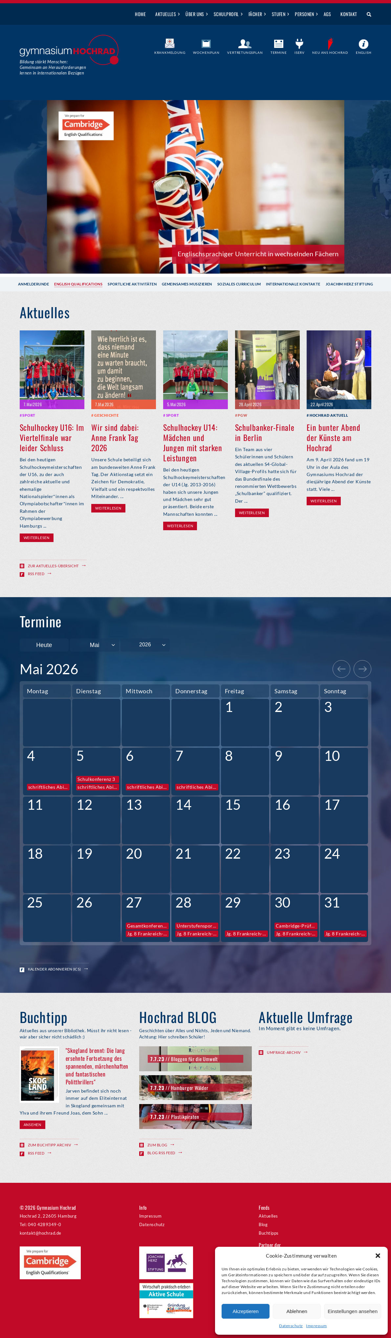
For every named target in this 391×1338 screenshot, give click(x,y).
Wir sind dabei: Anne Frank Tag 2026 (115, 437)
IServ (299, 52)
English (364, 52)
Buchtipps (268, 1233)
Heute (44, 645)
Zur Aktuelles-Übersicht (53, 566)
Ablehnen (296, 1311)
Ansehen (32, 1124)
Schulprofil (226, 13)
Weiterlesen (37, 537)
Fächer (255, 13)
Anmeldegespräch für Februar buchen (283, 254)
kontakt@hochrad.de (40, 1233)
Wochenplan (206, 52)
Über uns (194, 13)
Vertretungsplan (245, 52)
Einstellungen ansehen (353, 1311)
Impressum (316, 1325)
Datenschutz (291, 1325)
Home (140, 13)
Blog (263, 1224)
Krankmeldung (169, 52)
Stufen (279, 13)
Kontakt (348, 13)
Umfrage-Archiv (283, 1052)
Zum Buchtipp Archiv (49, 1145)
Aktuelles (165, 13)
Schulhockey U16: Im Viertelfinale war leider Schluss (52, 437)
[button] (378, 1255)
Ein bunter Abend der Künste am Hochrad (333, 437)
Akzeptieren (245, 1311)
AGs (327, 13)
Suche (366, 14)
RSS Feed (36, 574)
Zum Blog (157, 1145)
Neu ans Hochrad (330, 52)
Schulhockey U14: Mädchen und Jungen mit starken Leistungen (192, 442)
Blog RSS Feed (161, 1153)
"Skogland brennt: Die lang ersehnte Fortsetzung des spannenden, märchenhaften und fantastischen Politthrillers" (97, 1066)
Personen (304, 13)
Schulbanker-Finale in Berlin (264, 432)
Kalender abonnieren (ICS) (54, 969)
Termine (279, 52)
